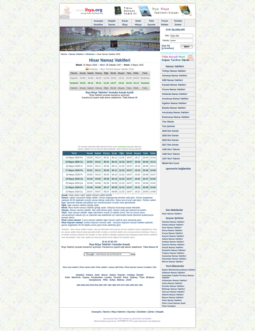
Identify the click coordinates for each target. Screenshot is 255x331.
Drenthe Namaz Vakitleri (173, 286)
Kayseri (121, 275)
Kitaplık (160, 312)
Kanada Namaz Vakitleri (174, 85)
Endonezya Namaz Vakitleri (175, 117)
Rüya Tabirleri (119, 312)
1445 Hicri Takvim (171, 149)
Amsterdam (97, 277)
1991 (110, 285)
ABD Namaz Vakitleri (172, 80)
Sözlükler (98, 24)
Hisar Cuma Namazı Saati (173, 303)
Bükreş (120, 280)
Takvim (111, 24)
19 (103, 241)
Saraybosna (95, 280)
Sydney (134, 277)
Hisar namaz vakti (87, 267)
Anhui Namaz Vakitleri (172, 283)
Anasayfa (98, 21)
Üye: (167, 35)
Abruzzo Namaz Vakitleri (173, 292)
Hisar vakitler (101, 267)
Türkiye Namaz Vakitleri (174, 71)
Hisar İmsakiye (169, 306)
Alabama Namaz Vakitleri (173, 273)
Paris (125, 277)
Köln (67, 277)
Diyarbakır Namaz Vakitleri (174, 259)
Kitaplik (111, 21)
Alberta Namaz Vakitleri (173, 295)
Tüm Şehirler (168, 126)
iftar (155, 267)
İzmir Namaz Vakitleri (171, 227)
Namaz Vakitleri (76, 54)
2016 (96, 285)
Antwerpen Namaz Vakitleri (174, 280)
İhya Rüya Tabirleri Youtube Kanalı (109, 244)
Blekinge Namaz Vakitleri (173, 289)
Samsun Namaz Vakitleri (173, 245)
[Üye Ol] (166, 46)
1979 (118, 285)
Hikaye (138, 24)
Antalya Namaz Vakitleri (173, 242)
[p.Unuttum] (168, 48)
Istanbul (80, 275)
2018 (92, 285)
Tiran (141, 277)
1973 (123, 285)
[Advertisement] (109, 123)
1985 (114, 285)
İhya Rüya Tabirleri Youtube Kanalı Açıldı (110, 92)
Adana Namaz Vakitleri (172, 239)
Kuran (125, 21)
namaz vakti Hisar (116, 267)
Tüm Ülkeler (168, 122)
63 (109, 241)
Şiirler (151, 312)
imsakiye (148, 267)
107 (115, 241)
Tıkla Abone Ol (130, 97)
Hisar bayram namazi (134, 267)
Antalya (131, 275)
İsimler (178, 24)
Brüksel (150, 277)
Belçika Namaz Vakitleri (174, 108)
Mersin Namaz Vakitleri (172, 262)
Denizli (140, 275)
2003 (101, 285)
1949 (132, 285)
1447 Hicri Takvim (171, 158)
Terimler (178, 21)
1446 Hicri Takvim (171, 154)
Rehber (164, 24)
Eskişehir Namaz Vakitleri (174, 250)
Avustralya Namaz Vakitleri (175, 112)
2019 (87, 285)
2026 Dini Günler (170, 131)
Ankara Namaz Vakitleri (172, 225)
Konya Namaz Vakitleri (172, 233)
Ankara (89, 275)
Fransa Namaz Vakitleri (173, 89)
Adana (112, 275)
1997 (105, 285)
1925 (141, 285)
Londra (108, 277)
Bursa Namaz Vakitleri (172, 230)
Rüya (125, 24)
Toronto (117, 277)
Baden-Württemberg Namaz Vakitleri (179, 270)
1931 (136, 285)
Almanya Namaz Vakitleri (174, 75)
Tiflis (105, 280)
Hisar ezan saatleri (70, 267)
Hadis (138, 21)
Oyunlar (151, 24)
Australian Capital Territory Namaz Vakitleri (178, 276)
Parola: (166, 40)
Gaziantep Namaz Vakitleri (174, 256)
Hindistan (90, 54)
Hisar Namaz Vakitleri (172, 214)
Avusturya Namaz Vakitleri (175, 98)
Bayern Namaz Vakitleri (172, 297)
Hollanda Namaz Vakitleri (174, 94)
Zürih (128, 280)
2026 (79, 285)
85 (112, 241)
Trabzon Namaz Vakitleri (173, 253)
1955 (127, 285)
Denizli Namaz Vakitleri (172, 247)
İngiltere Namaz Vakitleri (174, 103)
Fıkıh (151, 21)
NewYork (76, 277)
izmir (97, 275)
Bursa (104, 275)
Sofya (112, 280)
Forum (165, 21)
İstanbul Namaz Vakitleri (173, 222)
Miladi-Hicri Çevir (170, 163)
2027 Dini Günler (170, 145)
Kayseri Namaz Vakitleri (173, 236)
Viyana (85, 277)
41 (106, 241)
